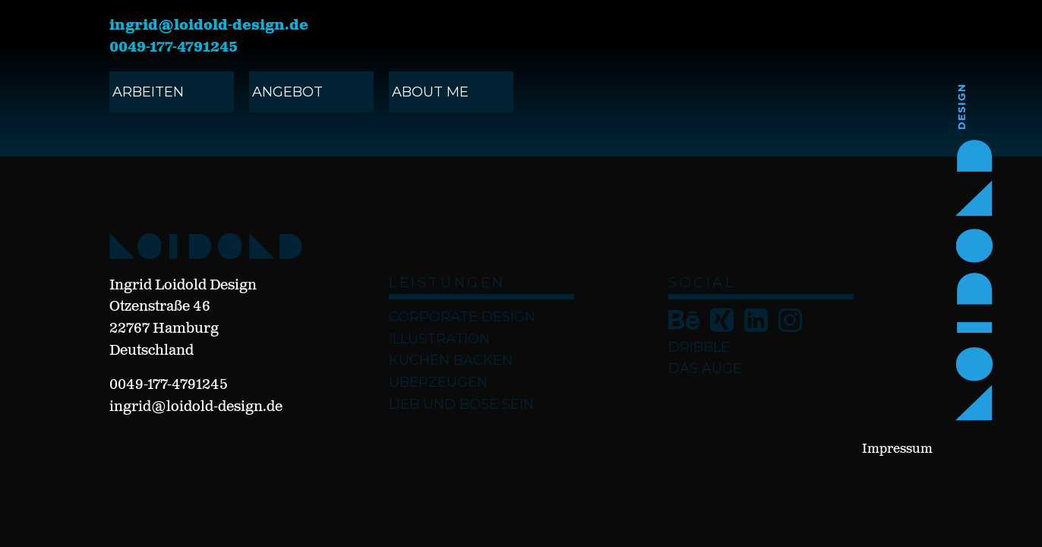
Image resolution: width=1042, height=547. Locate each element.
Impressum (897, 449)
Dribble (699, 347)
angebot (287, 92)
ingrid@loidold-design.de (208, 26)
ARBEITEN (148, 92)
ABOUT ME (430, 92)
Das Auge (705, 368)
